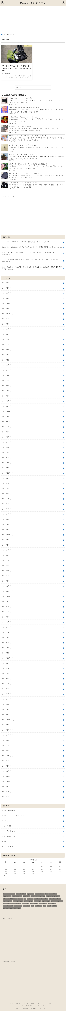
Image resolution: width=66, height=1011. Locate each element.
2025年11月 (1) (7, 308)
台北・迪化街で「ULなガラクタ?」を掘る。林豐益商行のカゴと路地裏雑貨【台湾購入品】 (32, 268)
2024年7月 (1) (7, 375)
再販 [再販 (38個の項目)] (32, 906)
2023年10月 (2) (7, 421)
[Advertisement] (33, 20)
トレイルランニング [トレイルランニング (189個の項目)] (8, 903)
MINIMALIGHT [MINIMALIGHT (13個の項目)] (39, 894)
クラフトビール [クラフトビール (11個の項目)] (28, 901)
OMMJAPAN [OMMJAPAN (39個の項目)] (53, 894)
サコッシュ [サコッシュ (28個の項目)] (37, 901)
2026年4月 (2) (7, 283)
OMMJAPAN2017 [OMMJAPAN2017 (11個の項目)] (17, 896)
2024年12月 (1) (7, 355)
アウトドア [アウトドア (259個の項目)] (52, 898)
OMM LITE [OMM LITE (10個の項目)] (26, 896)
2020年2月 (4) (7, 642)
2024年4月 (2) (7, 391)
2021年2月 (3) (7, 581)
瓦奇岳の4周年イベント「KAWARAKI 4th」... (25, 107)
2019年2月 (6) (7, 704)
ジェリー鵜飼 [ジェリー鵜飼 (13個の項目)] (45, 901)
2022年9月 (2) (7, 483)
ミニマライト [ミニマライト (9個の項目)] (51, 903)
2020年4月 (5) (7, 632)
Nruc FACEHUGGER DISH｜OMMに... (22, 154)
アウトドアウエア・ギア (13, 816)
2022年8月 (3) (7, 488)
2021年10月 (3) (7, 540)
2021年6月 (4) (7, 560)
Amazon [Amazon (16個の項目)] (5, 894)
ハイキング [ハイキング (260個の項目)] (25, 903)
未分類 (5, 841)
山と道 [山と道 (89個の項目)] (49, 906)
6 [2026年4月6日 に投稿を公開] (5, 867)
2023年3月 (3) (7, 452)
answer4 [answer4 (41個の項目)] (12, 894)
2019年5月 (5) (7, 689)
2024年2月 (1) (7, 401)
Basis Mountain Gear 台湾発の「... (21, 126)
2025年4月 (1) (7, 334)
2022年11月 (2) (7, 473)
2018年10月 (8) (7, 725)
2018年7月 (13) (7, 740)
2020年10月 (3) (7, 601)
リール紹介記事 (9, 831)
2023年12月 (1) (7, 411)
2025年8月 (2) (7, 319)
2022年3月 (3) (7, 514)
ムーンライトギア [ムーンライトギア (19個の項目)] (8, 906)
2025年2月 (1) (7, 344)
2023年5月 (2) (7, 442)
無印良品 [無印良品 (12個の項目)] (5, 908)
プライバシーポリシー (42, 1005)
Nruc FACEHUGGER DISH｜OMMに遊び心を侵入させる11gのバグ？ (31, 242)
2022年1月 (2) (7, 524)
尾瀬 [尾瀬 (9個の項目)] (44, 906)
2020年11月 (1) (7, 596)
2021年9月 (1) (7, 545)
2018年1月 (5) (7, 771)
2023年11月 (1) (7, 416)
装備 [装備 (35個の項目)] (19, 908)
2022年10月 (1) (7, 478)
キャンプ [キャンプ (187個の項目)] (15, 901)
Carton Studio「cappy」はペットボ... (23, 117)
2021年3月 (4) (7, 576)
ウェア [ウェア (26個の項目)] (59, 898)
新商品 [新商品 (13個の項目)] (54, 906)
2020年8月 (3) (7, 612)
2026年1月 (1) (7, 298)
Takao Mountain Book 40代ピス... (21, 98)
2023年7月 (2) (7, 432)
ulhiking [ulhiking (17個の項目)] (29, 898)
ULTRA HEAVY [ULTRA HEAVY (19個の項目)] (38, 898)
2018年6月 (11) (7, 745)
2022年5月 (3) (7, 504)
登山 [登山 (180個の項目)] (11, 908)
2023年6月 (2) (7, 437)
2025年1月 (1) (7, 350)
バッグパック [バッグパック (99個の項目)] (34, 903)
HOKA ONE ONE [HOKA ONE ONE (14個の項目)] (21, 894)
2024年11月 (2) (7, 360)
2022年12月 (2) (7, 468)
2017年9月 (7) (7, 792)
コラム (6, 821)
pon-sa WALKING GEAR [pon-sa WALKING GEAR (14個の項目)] (38, 896)
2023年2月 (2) (7, 457)
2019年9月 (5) (7, 668)
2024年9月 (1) (7, 365)
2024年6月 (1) (7, 380)
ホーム (12, 1003)
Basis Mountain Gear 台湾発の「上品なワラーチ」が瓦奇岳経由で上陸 (32, 247)
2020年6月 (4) (7, 622)
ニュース (7, 826)
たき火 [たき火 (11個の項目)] (45, 898)
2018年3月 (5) (7, 761)
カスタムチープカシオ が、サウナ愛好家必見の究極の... (29, 164)
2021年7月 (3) (7, 555)
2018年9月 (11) (7, 730)
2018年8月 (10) (7, 735)
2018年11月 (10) (8, 720)
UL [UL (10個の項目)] (25, 898)
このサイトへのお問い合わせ (26, 1005)
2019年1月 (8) (7, 709)
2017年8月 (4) (7, 797)
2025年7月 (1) (7, 324)
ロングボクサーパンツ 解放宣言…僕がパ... (24, 183)
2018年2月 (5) (7, 766)
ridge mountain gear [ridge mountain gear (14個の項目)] (53, 896)
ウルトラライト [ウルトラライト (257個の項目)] (7, 901)
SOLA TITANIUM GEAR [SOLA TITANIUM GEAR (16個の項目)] (9, 898)
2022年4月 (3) (7, 509)
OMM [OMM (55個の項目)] (46, 894)
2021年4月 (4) (7, 571)
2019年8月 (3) (7, 673)
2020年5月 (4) (7, 627)
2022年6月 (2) (7, 499)
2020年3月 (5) (7, 637)
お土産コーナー (9, 810)
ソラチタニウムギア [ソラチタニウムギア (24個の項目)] (56, 901)
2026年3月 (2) (7, 288)
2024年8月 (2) (7, 370)
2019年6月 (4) (7, 684)
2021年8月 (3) (7, 550)
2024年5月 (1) (7, 385)
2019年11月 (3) (7, 658)
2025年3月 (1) (7, 339)
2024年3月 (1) (7, 396)
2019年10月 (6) (7, 663)
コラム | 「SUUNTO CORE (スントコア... (23, 145)
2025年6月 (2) (7, 329)
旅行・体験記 (8, 836)
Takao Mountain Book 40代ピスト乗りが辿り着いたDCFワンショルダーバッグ (30, 260)
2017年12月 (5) (7, 776)
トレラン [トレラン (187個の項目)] (18, 903)
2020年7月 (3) (7, 617)
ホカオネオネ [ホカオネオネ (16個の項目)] (42, 903)
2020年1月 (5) (7, 648)
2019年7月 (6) (7, 678)
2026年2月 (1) (7, 293)
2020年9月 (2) (7, 606)
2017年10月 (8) (7, 786)
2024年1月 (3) (7, 406)
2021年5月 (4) (7, 565)
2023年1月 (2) (7, 463)
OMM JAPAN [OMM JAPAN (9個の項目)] (6, 896)
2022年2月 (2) (7, 519)
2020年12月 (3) (7, 591)
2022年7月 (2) (7, 493)
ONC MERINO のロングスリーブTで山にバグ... (25, 173)
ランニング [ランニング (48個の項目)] (27, 906)
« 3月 (3, 876)
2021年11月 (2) (7, 535)
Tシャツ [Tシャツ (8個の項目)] (20, 898)
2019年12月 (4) (7, 653)
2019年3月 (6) (7, 699)
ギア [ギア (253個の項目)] (21, 901)
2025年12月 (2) (7, 303)
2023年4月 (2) (7, 447)
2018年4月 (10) (7, 756)
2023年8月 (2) (7, 427)
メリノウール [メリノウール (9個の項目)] (18, 906)
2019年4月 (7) (7, 694)
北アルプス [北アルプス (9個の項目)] (38, 906)
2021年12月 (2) (7, 529)
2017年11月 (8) (7, 781)
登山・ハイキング (10, 846)
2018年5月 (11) (7, 750)
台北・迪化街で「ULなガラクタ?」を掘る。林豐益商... (28, 136)
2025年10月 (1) (7, 314)
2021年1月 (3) (7, 586)
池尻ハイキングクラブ (33, 2)
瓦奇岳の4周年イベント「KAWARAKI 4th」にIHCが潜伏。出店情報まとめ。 (29, 253)
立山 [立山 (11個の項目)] (15, 908)
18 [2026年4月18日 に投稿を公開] (51, 869)
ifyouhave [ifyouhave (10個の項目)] (30, 894)
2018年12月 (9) (7, 714)
